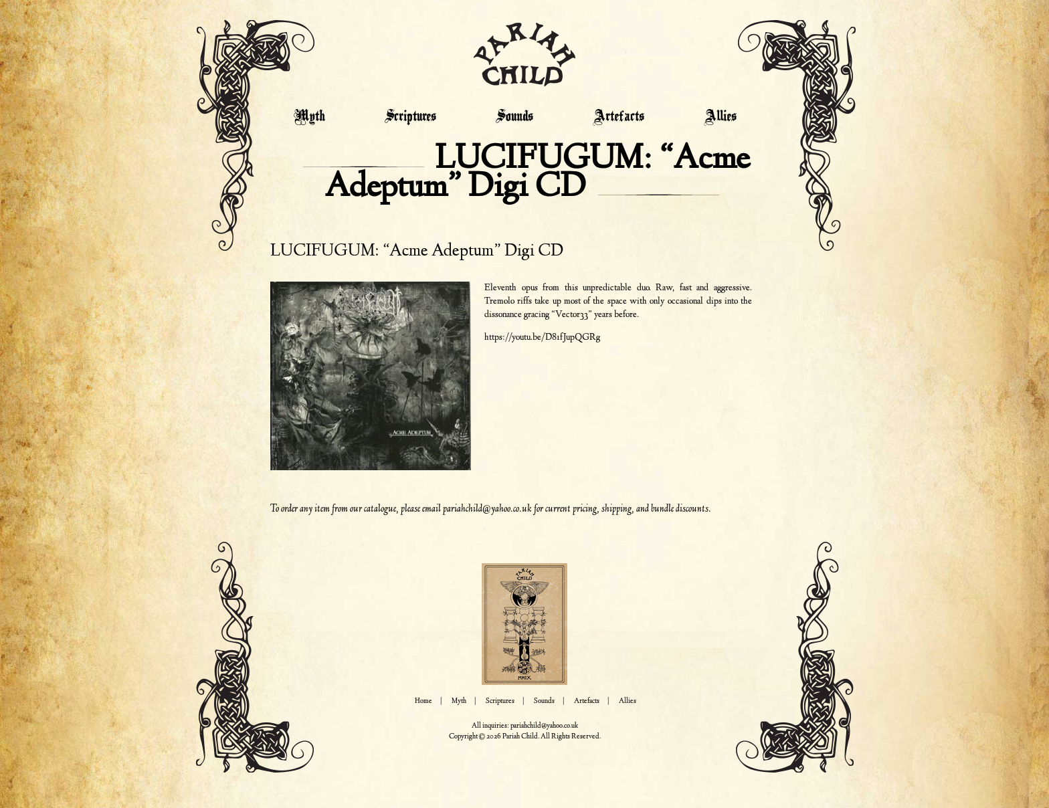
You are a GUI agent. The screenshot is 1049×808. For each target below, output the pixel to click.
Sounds (514, 117)
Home (423, 701)
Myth (309, 117)
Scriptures (410, 117)
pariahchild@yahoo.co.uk (487, 509)
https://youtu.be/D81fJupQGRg (542, 337)
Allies (720, 117)
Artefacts (618, 117)
